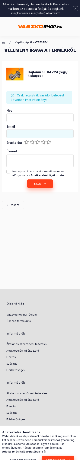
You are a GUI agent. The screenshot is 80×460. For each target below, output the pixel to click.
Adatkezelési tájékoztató (22, 350)
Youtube (33, 430)
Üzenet (11, 151)
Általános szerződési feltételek (26, 344)
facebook (16, 430)
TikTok (7, 430)
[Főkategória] (3, 42)
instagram (24, 430)
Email (10, 126)
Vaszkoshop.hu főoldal (21, 314)
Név (9, 110)
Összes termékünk (18, 321)
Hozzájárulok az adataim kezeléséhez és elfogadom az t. (38, 173)
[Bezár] (75, 8)
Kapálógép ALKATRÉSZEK (31, 42)
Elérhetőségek (15, 370)
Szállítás (11, 363)
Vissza (15, 205)
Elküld (38, 183)
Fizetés (11, 357)
